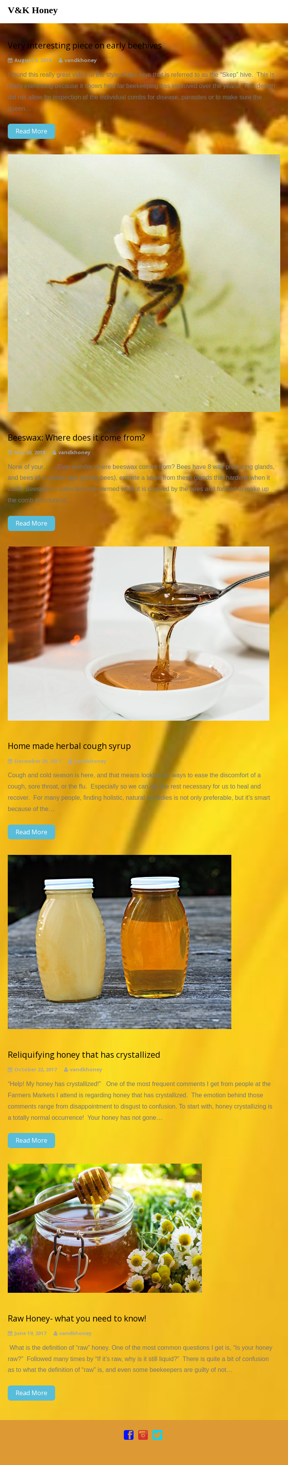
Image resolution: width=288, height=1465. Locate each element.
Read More (31, 131)
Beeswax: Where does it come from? (76, 438)
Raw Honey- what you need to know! (77, 1318)
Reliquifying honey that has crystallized (84, 1055)
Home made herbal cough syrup (69, 746)
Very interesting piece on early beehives (85, 45)
